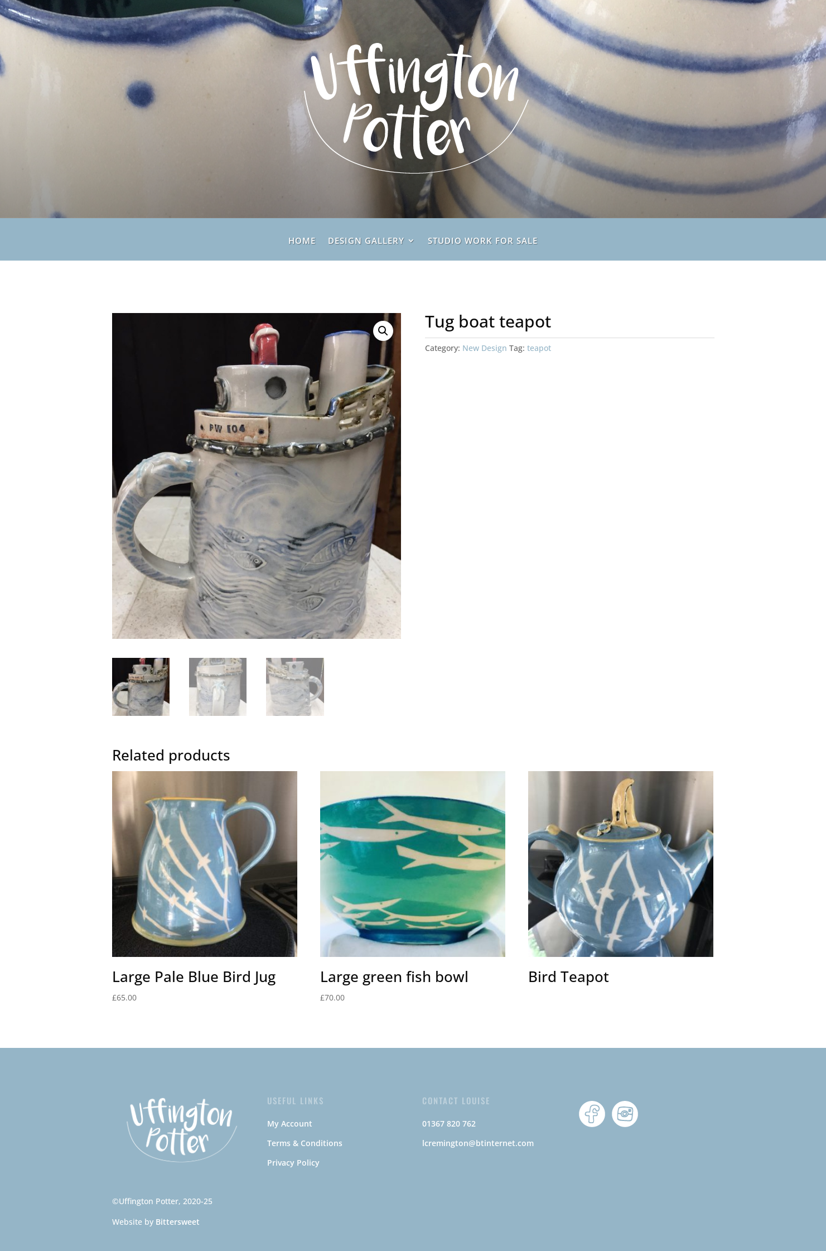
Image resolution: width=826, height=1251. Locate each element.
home (302, 241)
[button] (383, 331)
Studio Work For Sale (483, 241)
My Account (289, 1123)
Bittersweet (178, 1221)
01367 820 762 (449, 1123)
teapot (539, 348)
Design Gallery (366, 241)
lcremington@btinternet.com (478, 1143)
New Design (484, 348)
